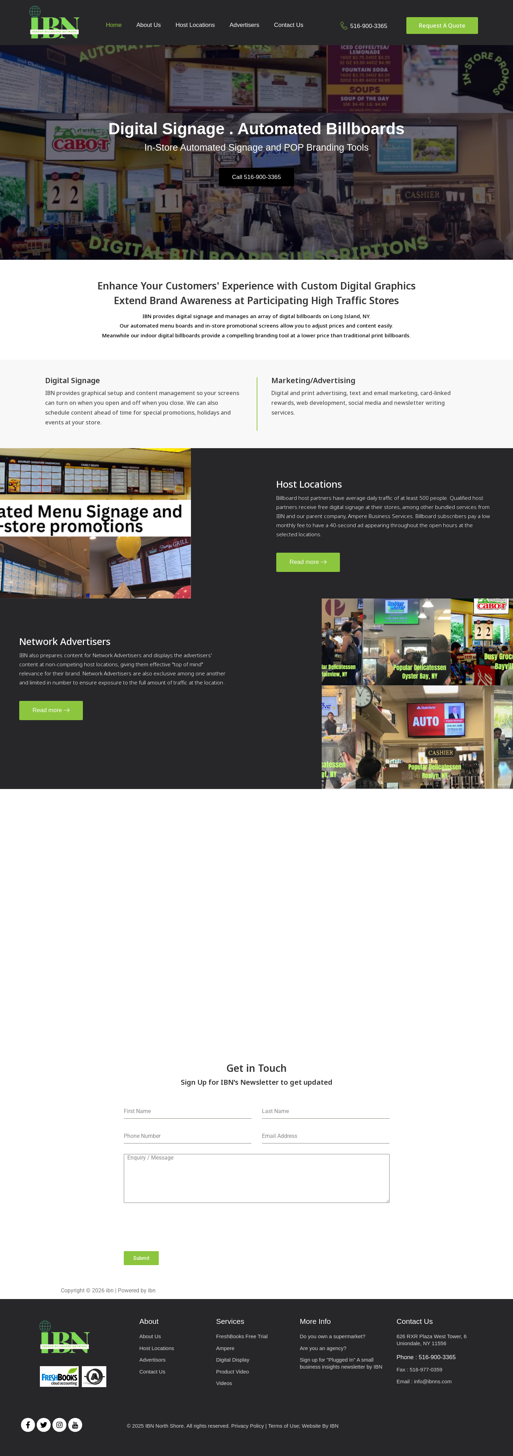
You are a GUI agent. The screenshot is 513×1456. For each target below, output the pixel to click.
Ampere (225, 1348)
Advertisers (244, 25)
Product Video (232, 1372)
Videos (224, 1383)
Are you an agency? (323, 1348)
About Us (148, 25)
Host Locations (195, 25)
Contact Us (288, 25)
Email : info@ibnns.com (424, 1381)
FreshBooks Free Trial (242, 1336)
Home (114, 25)
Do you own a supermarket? (332, 1336)
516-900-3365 (368, 26)
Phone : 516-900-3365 (426, 1357)
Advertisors (153, 1360)
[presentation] (257, 1227)
